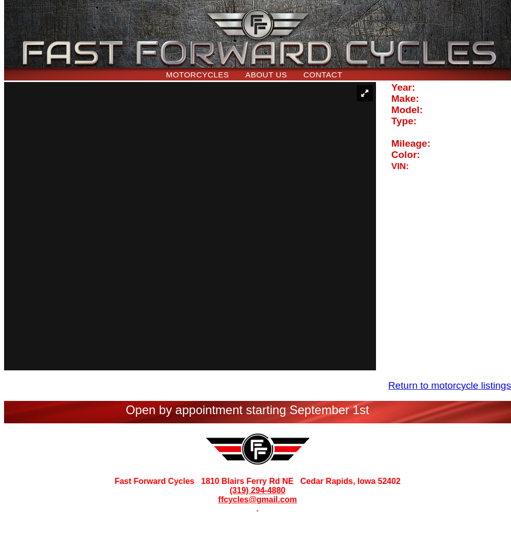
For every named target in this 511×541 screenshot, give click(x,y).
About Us (266, 74)
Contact (323, 74)
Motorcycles (197, 74)
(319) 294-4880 (257, 490)
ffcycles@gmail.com (257, 499)
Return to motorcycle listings (449, 385)
